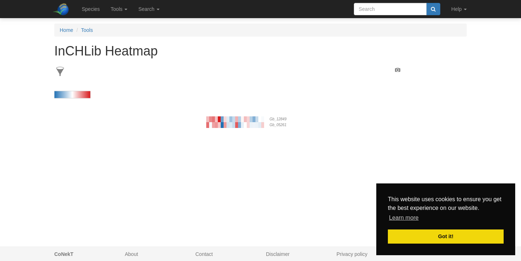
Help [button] (459, 9)
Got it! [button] (445, 236)
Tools (87, 30)
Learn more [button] (404, 218)
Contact (204, 254)
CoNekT (63, 254)
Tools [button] (119, 9)
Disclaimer (277, 254)
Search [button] (148, 9)
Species (91, 9)
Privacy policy (352, 254)
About (131, 254)
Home (66, 30)
